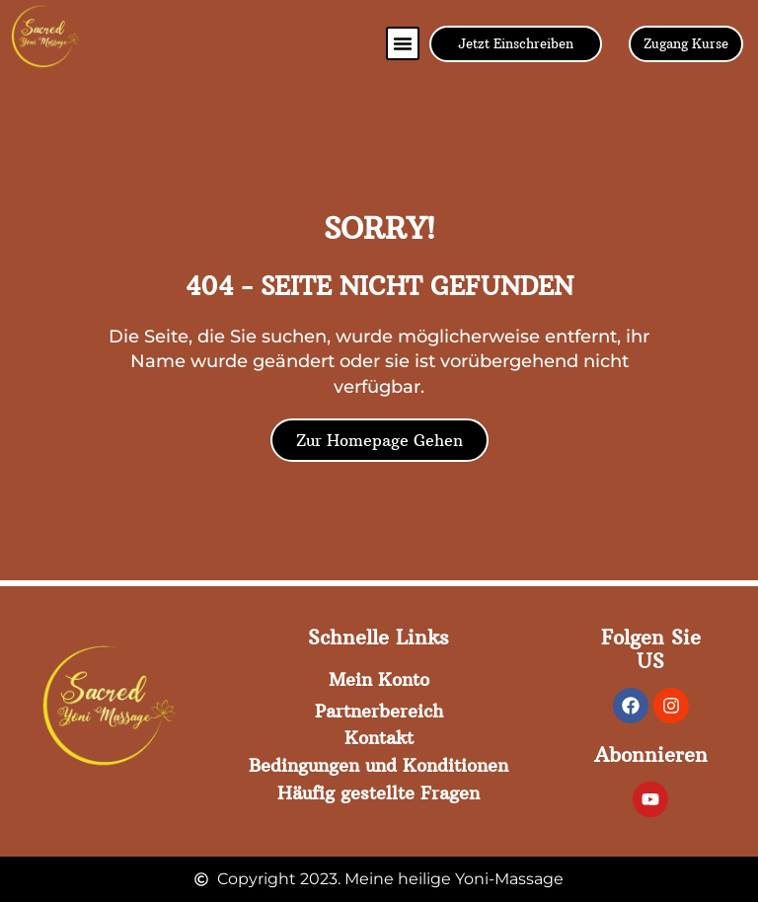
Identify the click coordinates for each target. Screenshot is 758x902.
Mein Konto (379, 679)
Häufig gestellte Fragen (378, 792)
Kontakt (379, 737)
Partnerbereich (379, 710)
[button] (402, 43)
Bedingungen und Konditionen (378, 765)
